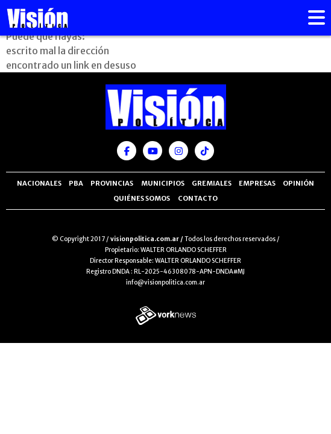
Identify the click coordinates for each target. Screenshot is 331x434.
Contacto (198, 198)
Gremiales (212, 183)
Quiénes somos (141, 198)
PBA (76, 183)
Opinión (298, 183)
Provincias (111, 183)
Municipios (162, 183)
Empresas (257, 183)
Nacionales (39, 183)
